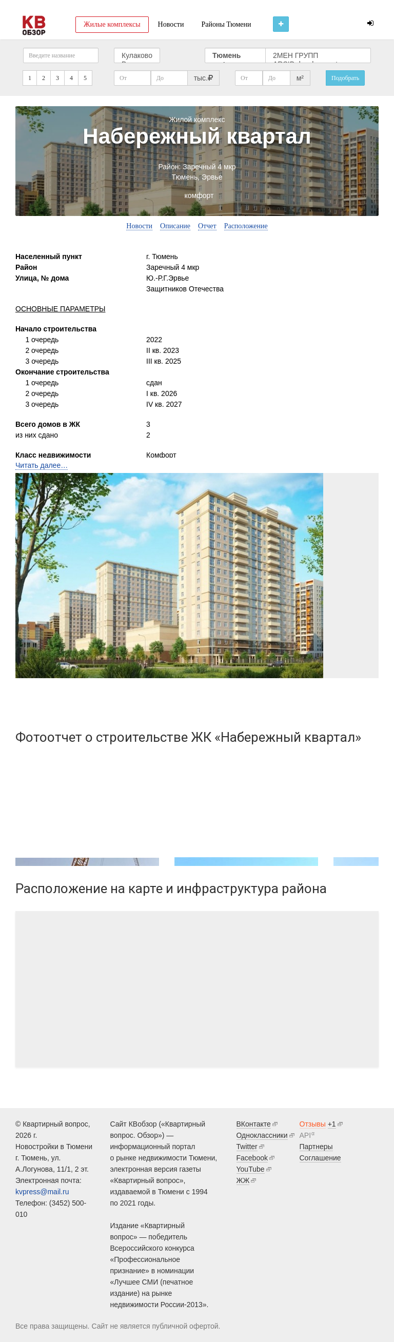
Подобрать (345, 78)
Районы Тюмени (226, 24)
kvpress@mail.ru (42, 1192)
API (305, 1135)
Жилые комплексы (112, 24)
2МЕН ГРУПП (318, 55)
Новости (171, 24)
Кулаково (137, 55)
